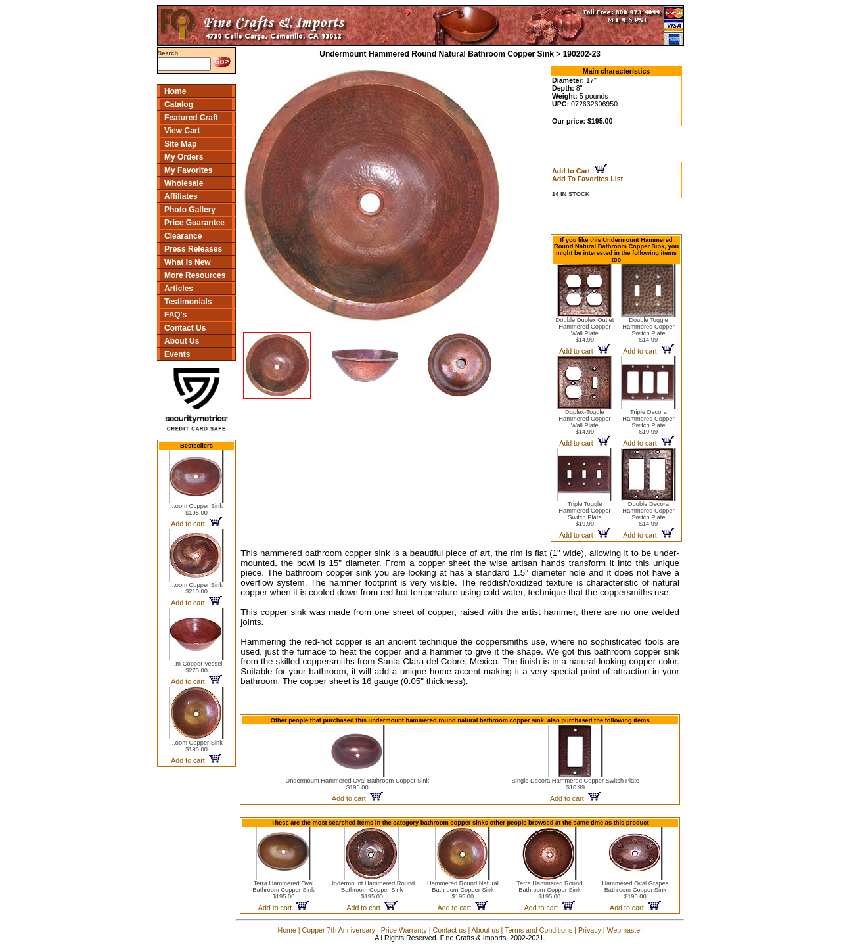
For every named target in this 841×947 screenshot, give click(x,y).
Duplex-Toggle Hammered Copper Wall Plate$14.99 (584, 422)
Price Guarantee (194, 222)
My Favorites (188, 170)
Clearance (183, 236)
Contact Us (185, 328)
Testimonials (188, 301)
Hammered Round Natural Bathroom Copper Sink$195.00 (463, 890)
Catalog (178, 104)
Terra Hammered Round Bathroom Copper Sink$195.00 (549, 890)
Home (175, 91)
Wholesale (183, 183)
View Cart (182, 130)
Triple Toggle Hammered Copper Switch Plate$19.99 (584, 514)
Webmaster (625, 930)
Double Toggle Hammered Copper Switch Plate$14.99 (648, 330)
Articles (178, 288)
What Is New (187, 262)
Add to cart (196, 524)
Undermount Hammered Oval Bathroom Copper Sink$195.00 (357, 784)
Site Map (180, 144)
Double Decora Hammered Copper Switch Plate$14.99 (648, 514)
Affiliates (181, 196)
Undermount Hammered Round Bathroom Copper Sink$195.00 (372, 890)
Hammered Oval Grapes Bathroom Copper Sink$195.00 (635, 890)
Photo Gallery (190, 209)
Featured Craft (191, 117)
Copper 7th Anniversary (338, 930)
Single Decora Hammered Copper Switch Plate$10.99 (575, 784)
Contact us (449, 930)
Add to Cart (579, 171)
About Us (181, 341)
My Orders (183, 157)
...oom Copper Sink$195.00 (196, 509)
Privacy (589, 930)
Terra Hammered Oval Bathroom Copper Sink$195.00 (283, 890)
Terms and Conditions (538, 930)
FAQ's (175, 314)
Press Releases (193, 249)
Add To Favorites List (587, 179)
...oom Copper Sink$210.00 (196, 588)
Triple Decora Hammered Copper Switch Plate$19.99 (648, 422)
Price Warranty (404, 930)
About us (485, 930)
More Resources (194, 275)
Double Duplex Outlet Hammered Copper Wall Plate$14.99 (585, 330)
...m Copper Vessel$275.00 (197, 667)
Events (177, 354)
